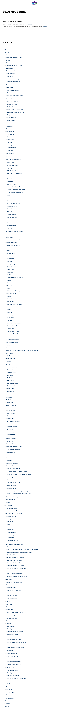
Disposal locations (11, 184)
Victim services (10, 153)
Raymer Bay (10, 307)
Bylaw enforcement (11, 587)
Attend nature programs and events (14, 240)
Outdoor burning (11, 120)
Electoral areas (9, 609)
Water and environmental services (14, 231)
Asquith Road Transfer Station (15, 186)
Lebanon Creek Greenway (13, 290)
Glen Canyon (10, 269)
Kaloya (9, 282)
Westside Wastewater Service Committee (17, 576)
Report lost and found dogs (13, 81)
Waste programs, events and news (15, 647)
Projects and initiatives (11, 488)
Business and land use (10, 438)
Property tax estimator (12, 527)
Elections (8, 607)
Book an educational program (13, 245)
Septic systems (11, 413)
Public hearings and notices (13, 479)
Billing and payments (11, 516)
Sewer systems (11, 415)
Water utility (10, 650)
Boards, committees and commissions (15, 544)
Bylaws (8, 60)
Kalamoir (9, 280)
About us (10, 150)
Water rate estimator (12, 426)
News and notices (10, 626)
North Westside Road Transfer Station (17, 189)
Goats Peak (10, 272)
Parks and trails (9, 237)
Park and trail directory (11, 253)
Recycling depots (12, 214)
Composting (10, 178)
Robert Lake (10, 312)
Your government (9, 505)
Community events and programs (14, 65)
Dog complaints (11, 73)
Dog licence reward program (14, 79)
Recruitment (10, 123)
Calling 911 (10, 136)
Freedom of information (11, 618)
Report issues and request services (14, 156)
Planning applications (12, 477)
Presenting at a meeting (13, 675)
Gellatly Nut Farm (11, 266)
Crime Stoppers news (12, 634)
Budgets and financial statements (14, 582)
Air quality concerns (12, 367)
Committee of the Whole (13, 554)
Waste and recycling (11, 170)
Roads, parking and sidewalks (13, 159)
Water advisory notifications (13, 421)
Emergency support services (14, 92)
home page (45, 26)
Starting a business (10, 499)
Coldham (9, 261)
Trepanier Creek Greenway (13, 331)
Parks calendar (9, 345)
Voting (8, 683)
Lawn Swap (10, 375)
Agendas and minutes (11, 508)
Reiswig (9, 309)
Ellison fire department (12, 101)
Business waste (11, 176)
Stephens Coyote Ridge (13, 325)
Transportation (9, 402)
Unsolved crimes (12, 147)
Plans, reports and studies (12, 656)
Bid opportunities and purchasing (14, 443)
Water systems (10, 429)
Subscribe (9, 645)
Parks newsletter (10, 347)
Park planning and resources (13, 339)
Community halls (10, 248)
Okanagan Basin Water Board (14, 560)
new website (29, 24)
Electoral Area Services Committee (15, 557)
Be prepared (10, 87)
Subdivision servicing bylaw (13, 482)
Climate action (9, 397)
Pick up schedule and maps (13, 203)
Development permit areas (13, 468)
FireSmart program (11, 117)
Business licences (10, 452)
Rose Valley (10, 315)
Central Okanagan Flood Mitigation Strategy (17, 491)
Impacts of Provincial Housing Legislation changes (19, 474)
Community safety (10, 68)
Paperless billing (12, 532)
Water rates (10, 424)
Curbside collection (11, 181)
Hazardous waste (11, 198)
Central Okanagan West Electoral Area (16, 615)
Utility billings (9, 168)
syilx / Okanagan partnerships (13, 355)
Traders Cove (10, 328)
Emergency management (12, 84)
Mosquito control (11, 410)
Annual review (10, 659)
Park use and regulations (12, 342)
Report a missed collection (13, 220)
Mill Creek (9, 296)
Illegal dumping (11, 200)
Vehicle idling (10, 388)
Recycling (9, 211)
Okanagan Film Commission (14, 563)
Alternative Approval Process (13, 510)
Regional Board (11, 571)
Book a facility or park (11, 242)
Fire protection (9, 98)
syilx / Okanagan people (12, 165)
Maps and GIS (9, 126)
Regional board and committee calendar (16, 642)
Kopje (8, 288)
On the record (10, 637)
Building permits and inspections (14, 57)
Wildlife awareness (11, 225)
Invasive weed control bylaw (14, 593)
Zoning (8, 502)
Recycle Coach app (12, 208)
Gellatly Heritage (11, 264)
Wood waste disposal (12, 393)
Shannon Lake (10, 320)
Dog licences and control (12, 70)
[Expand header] (67, 3)
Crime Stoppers (11, 139)
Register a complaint (12, 595)
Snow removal (10, 162)
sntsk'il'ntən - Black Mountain (14, 323)
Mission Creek (10, 301)
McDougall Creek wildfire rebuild (15, 95)
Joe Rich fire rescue (12, 104)
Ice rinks (8, 250)
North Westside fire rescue (13, 106)
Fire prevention (10, 114)
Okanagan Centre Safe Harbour (15, 304)
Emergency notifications (13, 90)
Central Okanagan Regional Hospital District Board (19, 552)
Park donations (9, 337)
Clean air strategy (11, 369)
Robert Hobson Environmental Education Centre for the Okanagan (22, 350)
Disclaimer (7, 703)
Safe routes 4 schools (12, 383)
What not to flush (11, 434)
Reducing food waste (12, 217)
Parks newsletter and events (14, 639)
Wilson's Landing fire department (15, 109)
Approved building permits (13, 449)
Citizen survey (9, 62)
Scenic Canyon (11, 317)
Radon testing (10, 380)
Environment (8, 361)
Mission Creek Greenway (13, 299)
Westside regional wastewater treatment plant (18, 432)
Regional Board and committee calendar (17, 568)
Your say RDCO (10, 234)
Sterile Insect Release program (14, 573)
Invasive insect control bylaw (14, 590)
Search (7, 706)
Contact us (8, 601)
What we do (9, 689)
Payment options (12, 535)
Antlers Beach (10, 256)
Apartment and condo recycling (14, 173)
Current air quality (11, 372)
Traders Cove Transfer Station (15, 192)
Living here (8, 52)
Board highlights (11, 629)
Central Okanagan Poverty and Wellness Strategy (19, 493)
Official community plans (12, 463)
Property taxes (9, 128)
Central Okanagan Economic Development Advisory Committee (22, 549)
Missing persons (12, 145)
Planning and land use (11, 465)
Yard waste (10, 228)
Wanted (10, 142)
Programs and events (12, 206)
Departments (9, 604)
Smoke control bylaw (12, 385)
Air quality (8, 364)
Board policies (9, 579)
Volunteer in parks (10, 358)
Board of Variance (11, 546)
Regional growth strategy (12, 497)
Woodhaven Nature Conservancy (15, 333)
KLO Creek (10, 285)
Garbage (9, 195)
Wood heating (10, 391)
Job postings (9, 623)
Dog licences (10, 76)
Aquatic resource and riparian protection (17, 471)
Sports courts (9, 353)
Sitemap (7, 700)
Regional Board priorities (13, 681)
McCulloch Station (11, 293)
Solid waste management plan (14, 664)
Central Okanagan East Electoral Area (16, 612)
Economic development (11, 457)
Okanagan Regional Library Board (15, 565)
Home (5, 49)
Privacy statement (9, 698)
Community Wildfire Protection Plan (15, 112)
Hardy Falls (10, 274)
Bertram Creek (10, 258)
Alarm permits (9, 54)
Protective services (10, 131)
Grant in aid (9, 620)
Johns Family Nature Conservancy (15, 277)
